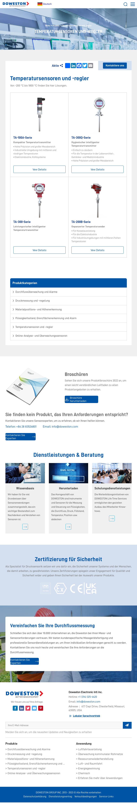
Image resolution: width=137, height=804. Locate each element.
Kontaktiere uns (114, 65)
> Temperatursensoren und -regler (25, 770)
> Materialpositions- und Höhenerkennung (29, 760)
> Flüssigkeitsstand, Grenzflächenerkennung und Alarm (35, 765)
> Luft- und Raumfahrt (89, 765)
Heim (44, 25)
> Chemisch (83, 774)
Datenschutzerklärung (34, 798)
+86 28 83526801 (26, 428)
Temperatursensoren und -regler (78, 25)
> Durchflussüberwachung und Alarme (27, 750)
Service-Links (106, 798)
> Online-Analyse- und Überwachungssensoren (32, 774)
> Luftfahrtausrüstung (89, 750)
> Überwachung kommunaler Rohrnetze (99, 755)
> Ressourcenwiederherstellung (94, 760)
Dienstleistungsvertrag (60, 798)
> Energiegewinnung (88, 770)
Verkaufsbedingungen (85, 798)
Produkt (54, 25)
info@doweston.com (66, 428)
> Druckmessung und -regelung (23, 755)
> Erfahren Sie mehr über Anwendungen (99, 779)
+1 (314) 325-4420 (88, 698)
